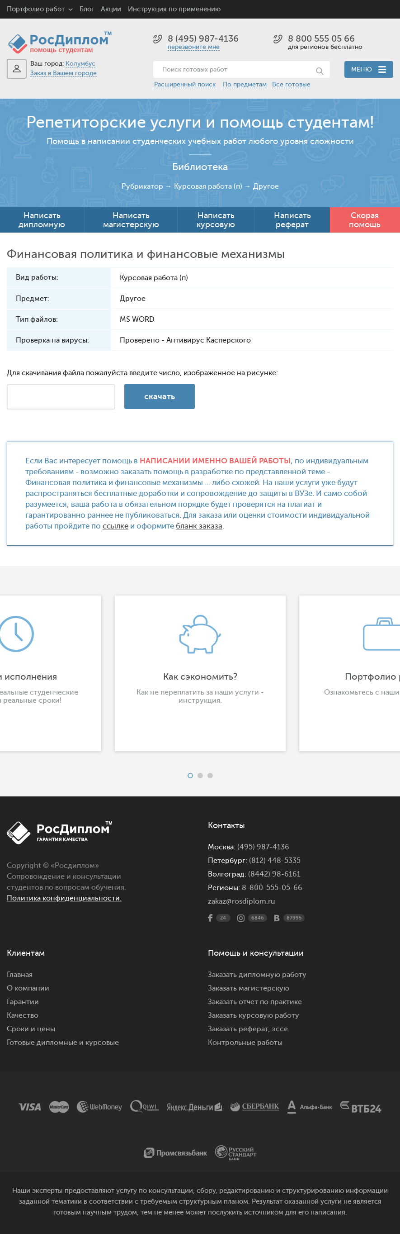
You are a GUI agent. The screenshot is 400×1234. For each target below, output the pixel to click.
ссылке (115, 526)
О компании (28, 988)
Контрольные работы (245, 1043)
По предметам (245, 84)
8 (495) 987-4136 (203, 38)
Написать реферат (292, 220)
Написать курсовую (216, 220)
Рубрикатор (142, 186)
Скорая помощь (365, 220)
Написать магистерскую (131, 220)
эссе (280, 1029)
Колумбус (80, 63)
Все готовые (291, 84)
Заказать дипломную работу (257, 975)
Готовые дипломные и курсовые (63, 1043)
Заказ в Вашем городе (63, 73)
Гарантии (23, 1002)
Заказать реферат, (239, 1029)
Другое (266, 186)
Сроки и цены (31, 1029)
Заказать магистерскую (248, 988)
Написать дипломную (42, 220)
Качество (22, 1015)
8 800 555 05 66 (321, 38)
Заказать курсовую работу (253, 1015)
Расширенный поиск (185, 84)
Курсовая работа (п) (208, 186)
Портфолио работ (36, 9)
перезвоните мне (194, 46)
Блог (87, 9)
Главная (20, 975)
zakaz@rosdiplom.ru (241, 901)
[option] (200, 673)
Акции (111, 9)
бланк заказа (199, 526)
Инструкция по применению (174, 9)
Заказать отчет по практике (255, 1002)
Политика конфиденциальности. (64, 898)
